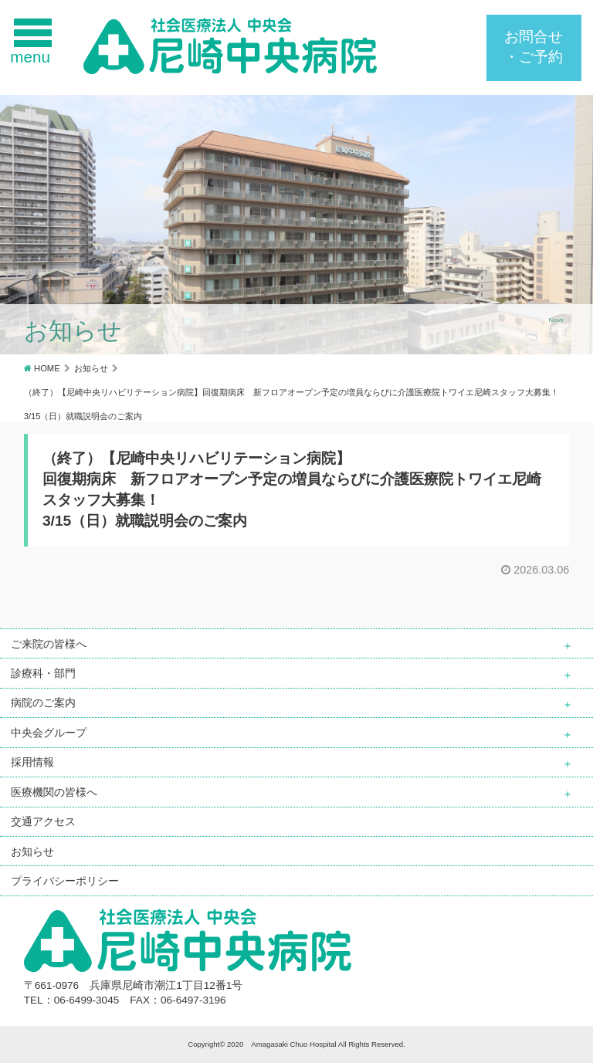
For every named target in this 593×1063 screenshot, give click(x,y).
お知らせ (91, 368)
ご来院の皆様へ (48, 644)
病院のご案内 (43, 702)
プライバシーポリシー (65, 881)
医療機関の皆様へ (54, 792)
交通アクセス (43, 821)
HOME (47, 368)
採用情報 (32, 762)
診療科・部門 (43, 673)
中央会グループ (48, 732)
